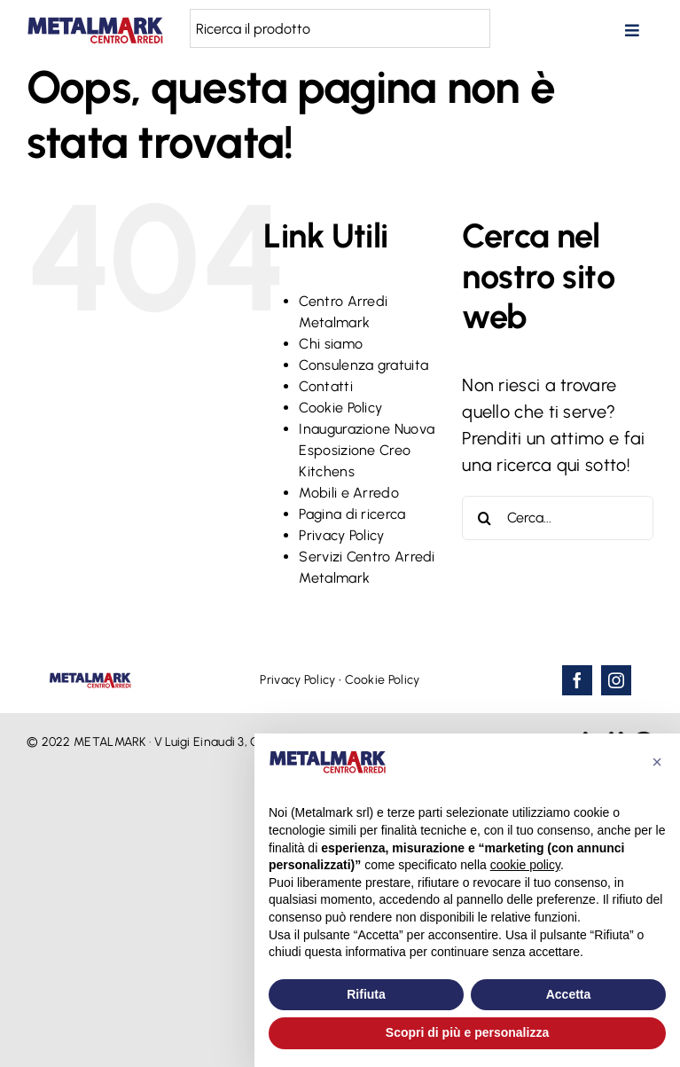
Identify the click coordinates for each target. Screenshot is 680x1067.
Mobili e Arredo (349, 492)
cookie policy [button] (525, 865)
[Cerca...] (557, 518)
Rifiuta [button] (366, 994)
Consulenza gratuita (363, 365)
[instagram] (616, 680)
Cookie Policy (340, 407)
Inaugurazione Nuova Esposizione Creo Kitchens (366, 450)
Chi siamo (331, 343)
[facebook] (577, 680)
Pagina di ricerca (352, 514)
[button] (657, 762)
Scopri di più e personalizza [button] (467, 1032)
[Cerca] (484, 518)
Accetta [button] (568, 994)
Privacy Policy (341, 535)
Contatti (325, 386)
